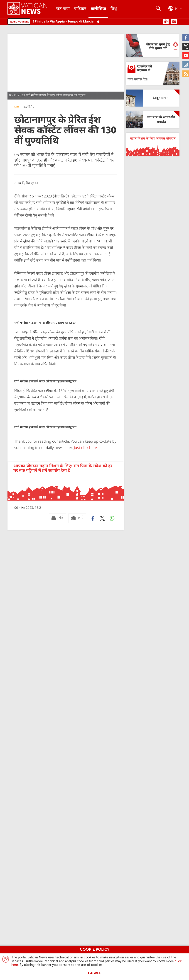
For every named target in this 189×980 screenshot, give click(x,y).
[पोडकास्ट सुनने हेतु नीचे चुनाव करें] (152, 45)
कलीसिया (98, 9)
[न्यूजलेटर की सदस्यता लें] (152, 73)
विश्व (113, 9)
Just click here (85, 448)
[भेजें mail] (57, 518)
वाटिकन (80, 9)
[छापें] (77, 518)
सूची (174, 21)
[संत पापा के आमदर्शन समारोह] (152, 119)
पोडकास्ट (166, 21)
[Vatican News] (30, 9)
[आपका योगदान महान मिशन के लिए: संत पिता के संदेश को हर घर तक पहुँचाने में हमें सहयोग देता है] (65, 481)
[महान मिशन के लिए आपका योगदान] (152, 144)
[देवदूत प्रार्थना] (152, 98)
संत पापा (63, 9)
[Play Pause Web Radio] (99, 22)
